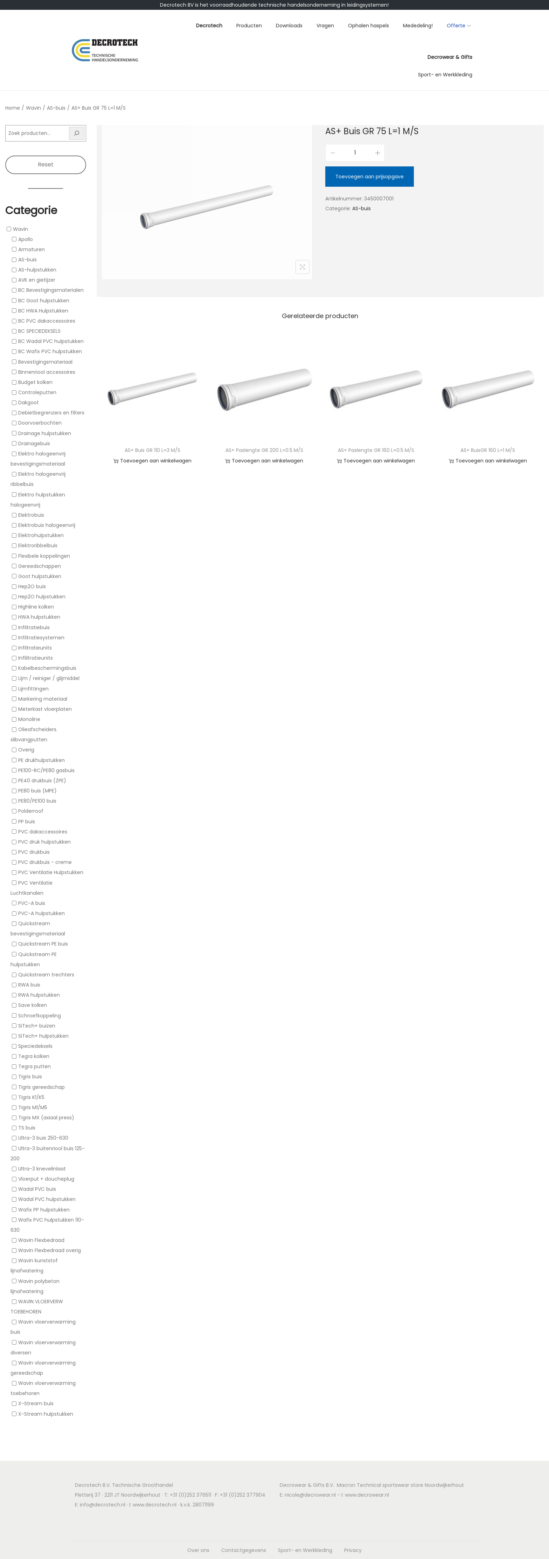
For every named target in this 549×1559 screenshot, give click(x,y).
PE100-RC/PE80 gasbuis (46, 770)
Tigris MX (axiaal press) (46, 1117)
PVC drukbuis (34, 852)
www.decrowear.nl (367, 1494)
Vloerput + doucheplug (46, 1178)
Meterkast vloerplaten (45, 709)
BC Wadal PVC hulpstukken (51, 341)
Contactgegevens (243, 1550)
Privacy (353, 1550)
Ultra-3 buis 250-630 (43, 1138)
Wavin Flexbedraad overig (49, 1250)
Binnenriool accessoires (46, 372)
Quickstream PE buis (43, 944)
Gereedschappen (39, 566)
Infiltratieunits (35, 647)
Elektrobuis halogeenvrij (46, 525)
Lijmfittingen (33, 688)
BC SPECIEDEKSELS (39, 331)
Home (12, 107)
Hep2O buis (32, 586)
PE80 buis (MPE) (37, 790)
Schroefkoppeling (39, 1015)
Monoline (29, 719)
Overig (26, 750)
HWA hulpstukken (39, 617)
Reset (46, 164)
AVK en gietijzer (36, 279)
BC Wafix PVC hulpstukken (50, 351)
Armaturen (31, 249)
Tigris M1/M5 (32, 1107)
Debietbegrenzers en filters (51, 412)
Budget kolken (35, 382)
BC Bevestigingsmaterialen (51, 290)
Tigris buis (30, 1076)
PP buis (26, 821)
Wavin (33, 107)
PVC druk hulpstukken (44, 841)
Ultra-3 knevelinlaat (42, 1168)
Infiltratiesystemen (41, 637)
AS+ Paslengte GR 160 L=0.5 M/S (376, 450)
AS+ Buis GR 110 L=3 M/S (152, 450)
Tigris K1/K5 (31, 1097)
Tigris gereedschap (41, 1087)
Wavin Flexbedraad (41, 1240)
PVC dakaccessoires (42, 831)
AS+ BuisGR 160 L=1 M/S (487, 450)
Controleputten (37, 392)
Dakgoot (28, 402)
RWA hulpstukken (39, 994)
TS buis (26, 1127)
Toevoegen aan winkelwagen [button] (152, 461)
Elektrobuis (31, 514)
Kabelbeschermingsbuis (47, 668)
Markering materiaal (42, 698)
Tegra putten (34, 1066)
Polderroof (30, 811)
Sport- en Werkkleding (305, 1550)
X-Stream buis (36, 1403)
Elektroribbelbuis (37, 545)
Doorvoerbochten (40, 423)
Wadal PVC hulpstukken (47, 1199)
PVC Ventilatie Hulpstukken (50, 872)
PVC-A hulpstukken (41, 913)
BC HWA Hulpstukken (43, 310)
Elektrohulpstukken (41, 535)
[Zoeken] (76, 133)
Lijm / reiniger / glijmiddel (48, 678)
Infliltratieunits (35, 657)
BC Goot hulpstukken (43, 300)
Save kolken (32, 1005)
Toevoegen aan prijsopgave (369, 176)
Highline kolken (36, 606)
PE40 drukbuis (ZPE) (42, 780)
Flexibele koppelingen (44, 555)
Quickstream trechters (46, 974)
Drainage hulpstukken (44, 433)
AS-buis (56, 107)
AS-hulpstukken (37, 269)
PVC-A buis (31, 903)
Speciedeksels (35, 1046)
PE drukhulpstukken (41, 760)
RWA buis (29, 984)
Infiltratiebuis (34, 627)
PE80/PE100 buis (37, 800)
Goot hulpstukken (39, 576)
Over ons (198, 1550)
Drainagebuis (34, 443)
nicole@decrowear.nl (310, 1494)
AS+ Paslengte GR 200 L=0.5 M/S (264, 450)
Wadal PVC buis (37, 1189)
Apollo (25, 239)
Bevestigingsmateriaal (45, 361)
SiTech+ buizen (36, 1025)
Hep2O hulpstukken (41, 596)
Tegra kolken (33, 1056)
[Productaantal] (355, 153)
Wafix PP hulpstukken (44, 1209)
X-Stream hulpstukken (45, 1413)
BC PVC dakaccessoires (46, 320)
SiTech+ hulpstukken (43, 1035)
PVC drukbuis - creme (45, 862)
